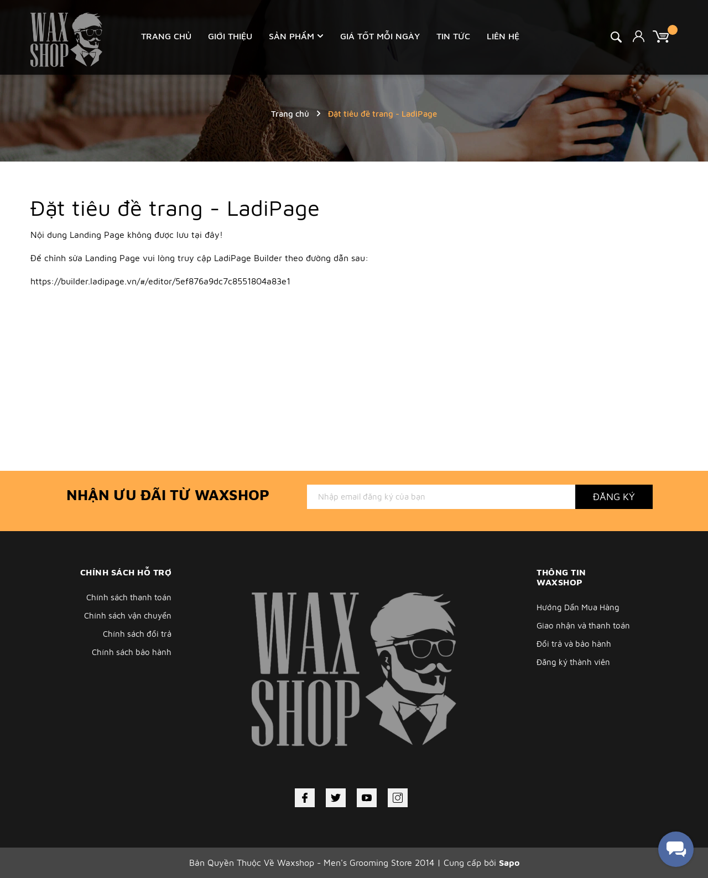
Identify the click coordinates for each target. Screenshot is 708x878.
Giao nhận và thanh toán (583, 625)
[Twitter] (336, 797)
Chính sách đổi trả (137, 633)
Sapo (509, 862)
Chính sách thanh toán (128, 597)
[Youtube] (367, 797)
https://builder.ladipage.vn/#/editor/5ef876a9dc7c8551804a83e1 (160, 281)
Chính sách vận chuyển (127, 615)
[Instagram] (398, 797)
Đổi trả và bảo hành (574, 643)
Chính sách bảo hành (131, 652)
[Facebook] (305, 797)
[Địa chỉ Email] (441, 497)
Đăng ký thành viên (573, 662)
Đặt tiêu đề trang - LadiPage (175, 207)
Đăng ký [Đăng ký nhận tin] (614, 496)
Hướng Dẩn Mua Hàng (578, 607)
